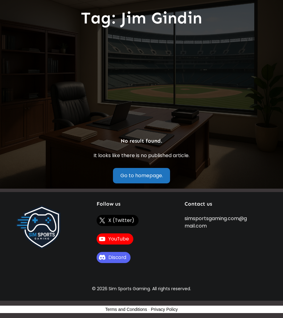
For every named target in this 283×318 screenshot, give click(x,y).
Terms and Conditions (126, 309)
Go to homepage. (141, 175)
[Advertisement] (141, 83)
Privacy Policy (164, 309)
